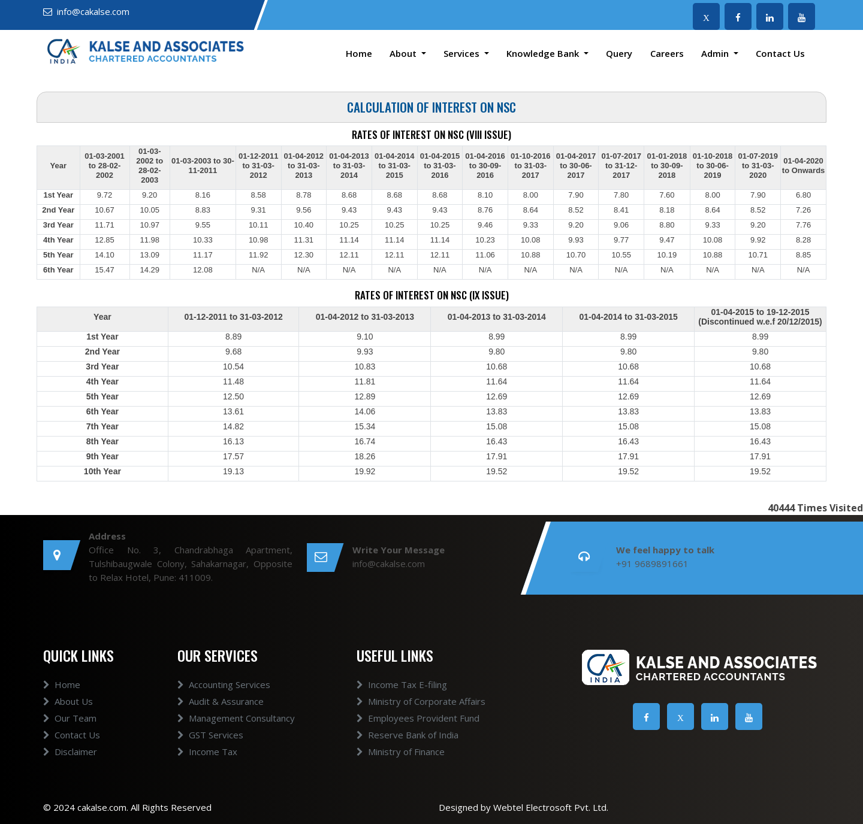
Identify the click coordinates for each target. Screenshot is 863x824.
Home (359, 53)
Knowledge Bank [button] (543, 53)
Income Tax (207, 752)
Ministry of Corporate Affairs (421, 701)
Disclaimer (70, 752)
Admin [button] (716, 53)
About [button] (404, 53)
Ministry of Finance (401, 752)
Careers (667, 53)
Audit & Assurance (220, 701)
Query (619, 53)
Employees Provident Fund (418, 718)
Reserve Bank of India (407, 735)
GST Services (210, 735)
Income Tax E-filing (402, 684)
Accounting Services (223, 684)
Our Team (69, 718)
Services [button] (462, 53)
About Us (68, 701)
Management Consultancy (236, 718)
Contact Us (780, 53)
